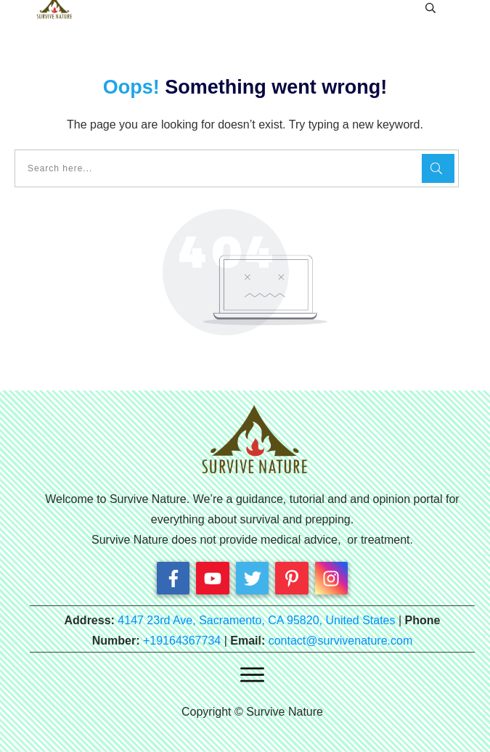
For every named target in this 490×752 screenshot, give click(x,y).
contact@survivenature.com (341, 640)
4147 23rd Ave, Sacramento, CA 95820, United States (256, 620)
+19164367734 (182, 640)
